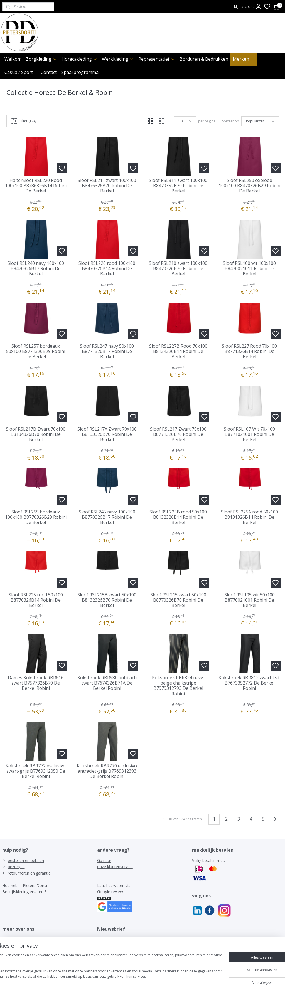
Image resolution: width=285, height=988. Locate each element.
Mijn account (248, 6)
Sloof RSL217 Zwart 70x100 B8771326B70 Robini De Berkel (178, 434)
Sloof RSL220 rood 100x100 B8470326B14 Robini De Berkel (106, 269)
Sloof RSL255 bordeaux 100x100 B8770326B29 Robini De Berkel (36, 517)
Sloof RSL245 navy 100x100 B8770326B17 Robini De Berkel (107, 517)
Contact (49, 72)
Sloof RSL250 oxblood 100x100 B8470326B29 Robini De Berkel (249, 186)
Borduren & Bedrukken (204, 59)
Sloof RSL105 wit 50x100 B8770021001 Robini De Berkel (249, 600)
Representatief (156, 59)
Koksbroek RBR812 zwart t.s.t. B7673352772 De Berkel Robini (249, 683)
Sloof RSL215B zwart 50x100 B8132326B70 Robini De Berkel (106, 600)
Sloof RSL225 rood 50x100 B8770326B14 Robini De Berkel (36, 600)
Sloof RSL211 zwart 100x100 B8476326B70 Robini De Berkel (107, 186)
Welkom (12, 59)
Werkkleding (118, 59)
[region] (106, 968)
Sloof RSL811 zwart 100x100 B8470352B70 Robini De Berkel (178, 186)
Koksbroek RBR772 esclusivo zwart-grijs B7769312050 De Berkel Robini (36, 771)
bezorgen (16, 866)
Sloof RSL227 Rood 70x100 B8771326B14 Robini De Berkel (249, 352)
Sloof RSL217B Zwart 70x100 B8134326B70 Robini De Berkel (35, 434)
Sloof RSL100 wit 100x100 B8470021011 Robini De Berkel (249, 269)
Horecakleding (79, 59)
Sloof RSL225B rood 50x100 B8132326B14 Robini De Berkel (178, 517)
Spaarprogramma (80, 72)
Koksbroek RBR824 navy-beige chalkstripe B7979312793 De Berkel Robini (178, 685)
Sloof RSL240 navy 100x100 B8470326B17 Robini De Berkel (36, 269)
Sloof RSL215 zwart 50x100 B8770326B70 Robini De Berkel (178, 600)
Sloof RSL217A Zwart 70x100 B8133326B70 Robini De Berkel (107, 434)
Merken (244, 59)
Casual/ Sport (18, 72)
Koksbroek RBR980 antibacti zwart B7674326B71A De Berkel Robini (107, 683)
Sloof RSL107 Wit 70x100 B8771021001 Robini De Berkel (249, 434)
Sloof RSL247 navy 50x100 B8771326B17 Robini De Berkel (107, 352)
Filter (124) (23, 121)
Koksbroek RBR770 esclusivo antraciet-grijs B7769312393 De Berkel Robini (107, 771)
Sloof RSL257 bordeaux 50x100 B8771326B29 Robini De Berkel (35, 352)
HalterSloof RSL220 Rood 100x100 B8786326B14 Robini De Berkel (36, 186)
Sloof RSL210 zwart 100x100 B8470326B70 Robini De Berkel (178, 269)
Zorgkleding (41, 59)
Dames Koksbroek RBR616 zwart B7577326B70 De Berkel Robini (35, 683)
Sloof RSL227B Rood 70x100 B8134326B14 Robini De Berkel (178, 352)
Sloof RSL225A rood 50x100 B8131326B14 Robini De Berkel (249, 517)
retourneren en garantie (29, 873)
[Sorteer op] (260, 121)
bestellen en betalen (26, 860)
